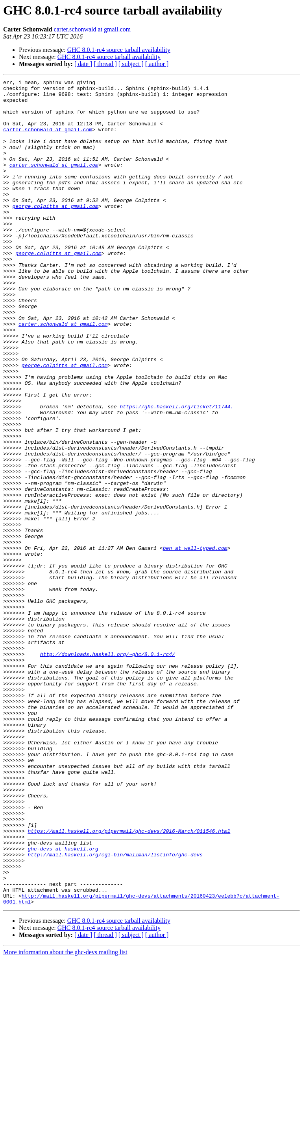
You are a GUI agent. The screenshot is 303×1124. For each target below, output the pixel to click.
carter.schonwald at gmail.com (92, 29)
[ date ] (83, 64)
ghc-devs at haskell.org (63, 1002)
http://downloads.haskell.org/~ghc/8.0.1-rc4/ (107, 769)
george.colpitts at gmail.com (55, 231)
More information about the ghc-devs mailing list (65, 1117)
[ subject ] (131, 64)
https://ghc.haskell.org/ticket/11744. (176, 472)
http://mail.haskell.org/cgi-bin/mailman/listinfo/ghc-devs (115, 1010)
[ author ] (157, 64)
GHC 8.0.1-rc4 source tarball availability (118, 49)
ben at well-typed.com (195, 642)
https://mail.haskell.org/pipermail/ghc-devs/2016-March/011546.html (129, 981)
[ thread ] (105, 64)
